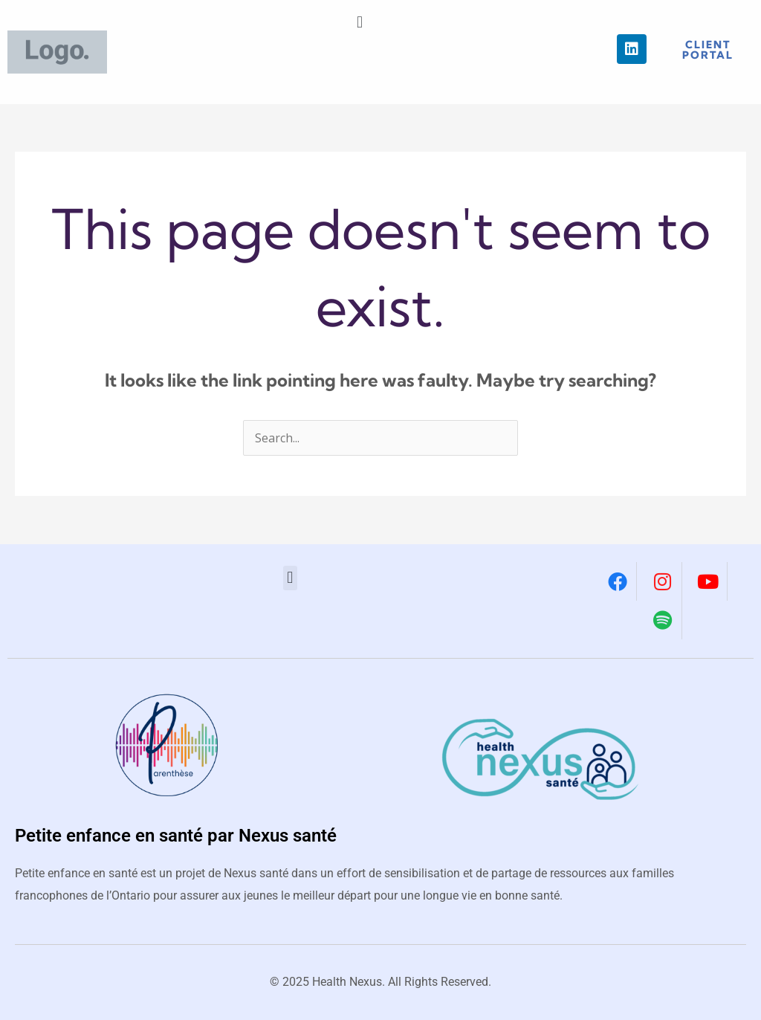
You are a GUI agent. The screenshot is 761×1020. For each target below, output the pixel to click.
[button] (359, 21)
